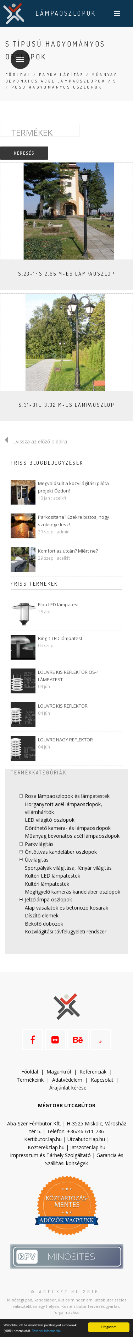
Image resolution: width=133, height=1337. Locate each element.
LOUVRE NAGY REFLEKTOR (65, 739)
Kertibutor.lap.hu (43, 1139)
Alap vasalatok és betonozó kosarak (66, 907)
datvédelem (68, 1079)
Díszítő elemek (42, 915)
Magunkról (58, 1071)
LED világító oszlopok (49, 819)
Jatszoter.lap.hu (87, 1147)
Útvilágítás (37, 859)
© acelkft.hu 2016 (65, 1291)
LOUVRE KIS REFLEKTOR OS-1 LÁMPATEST (68, 676)
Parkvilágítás (61, 74)
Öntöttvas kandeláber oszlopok (61, 851)
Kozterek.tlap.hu (46, 1147)
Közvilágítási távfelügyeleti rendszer (65, 931)
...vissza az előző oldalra (33, 441)
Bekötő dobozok (44, 923)
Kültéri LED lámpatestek (52, 875)
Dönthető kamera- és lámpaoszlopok (68, 828)
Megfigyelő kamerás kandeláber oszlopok (72, 891)
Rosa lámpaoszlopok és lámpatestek (67, 796)
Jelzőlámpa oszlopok (48, 899)
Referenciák (92, 1071)
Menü (17, 55)
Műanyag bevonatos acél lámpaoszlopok (72, 835)
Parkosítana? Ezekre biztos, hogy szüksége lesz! (73, 521)
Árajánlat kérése (68, 1087)
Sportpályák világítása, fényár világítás (68, 867)
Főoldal (18, 74)
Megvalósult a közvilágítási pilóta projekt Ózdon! (73, 487)
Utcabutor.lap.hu (86, 1139)
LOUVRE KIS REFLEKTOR (63, 706)
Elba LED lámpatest (58, 604)
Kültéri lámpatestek (47, 883)
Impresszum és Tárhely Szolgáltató (50, 1155)
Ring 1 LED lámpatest (60, 638)
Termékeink (30, 1079)
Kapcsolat (102, 1079)
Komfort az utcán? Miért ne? (68, 551)
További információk (46, 1330)
